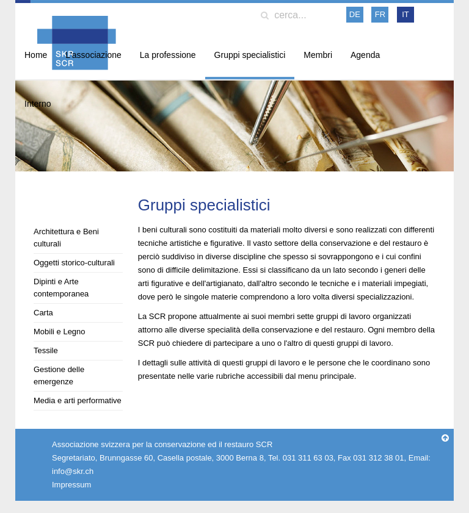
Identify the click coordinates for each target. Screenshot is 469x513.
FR (380, 14)
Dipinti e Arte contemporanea (61, 287)
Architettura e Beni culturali (66, 237)
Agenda (365, 55)
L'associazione (93, 55)
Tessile (46, 350)
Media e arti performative (78, 400)
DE (354, 14)
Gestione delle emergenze (59, 375)
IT (405, 14)
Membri (318, 55)
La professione (168, 55)
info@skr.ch (72, 471)
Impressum (71, 484)
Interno (37, 104)
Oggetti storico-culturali (74, 262)
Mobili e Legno (59, 331)
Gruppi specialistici (250, 55)
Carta (43, 312)
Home (35, 55)
